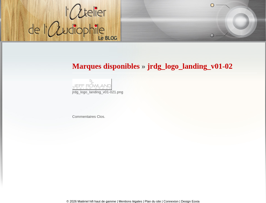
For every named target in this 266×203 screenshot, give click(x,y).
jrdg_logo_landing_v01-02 (189, 66)
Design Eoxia (190, 201)
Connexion (171, 201)
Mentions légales (130, 201)
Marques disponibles (106, 66)
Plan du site (153, 201)
